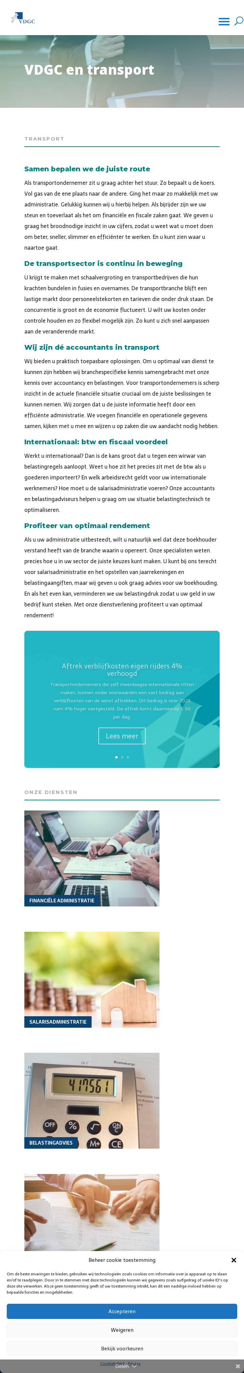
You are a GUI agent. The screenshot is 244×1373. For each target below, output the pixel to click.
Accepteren (122, 1311)
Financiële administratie (61, 900)
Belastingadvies (51, 1143)
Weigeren (122, 1330)
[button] (233, 1260)
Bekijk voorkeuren (122, 1348)
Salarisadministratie (58, 1022)
